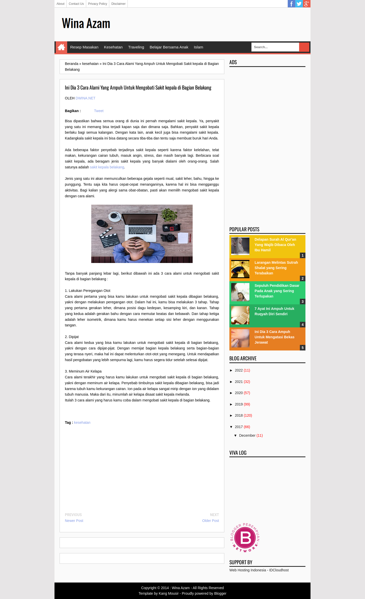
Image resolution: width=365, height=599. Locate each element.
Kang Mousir (169, 593)
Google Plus (307, 4)
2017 (239, 427)
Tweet (98, 111)
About (60, 4)
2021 (239, 382)
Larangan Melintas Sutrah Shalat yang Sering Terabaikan (276, 267)
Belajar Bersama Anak (169, 47)
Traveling (136, 47)
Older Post (210, 521)
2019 (239, 404)
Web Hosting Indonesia (247, 570)
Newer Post (74, 521)
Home (61, 47)
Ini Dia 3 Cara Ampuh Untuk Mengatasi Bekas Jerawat (275, 337)
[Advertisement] (213, 24)
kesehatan (82, 422)
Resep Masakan (84, 47)
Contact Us (76, 4)
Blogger (220, 593)
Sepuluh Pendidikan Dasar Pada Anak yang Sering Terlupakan (277, 291)
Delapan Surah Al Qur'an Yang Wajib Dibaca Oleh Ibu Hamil (275, 244)
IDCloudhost (279, 570)
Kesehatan (113, 47)
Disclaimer (118, 4)
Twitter (299, 4)
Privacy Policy (97, 4)
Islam (198, 47)
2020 (239, 393)
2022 (239, 370)
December (247, 435)
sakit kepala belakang (107, 167)
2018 (239, 415)
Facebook (291, 4)
